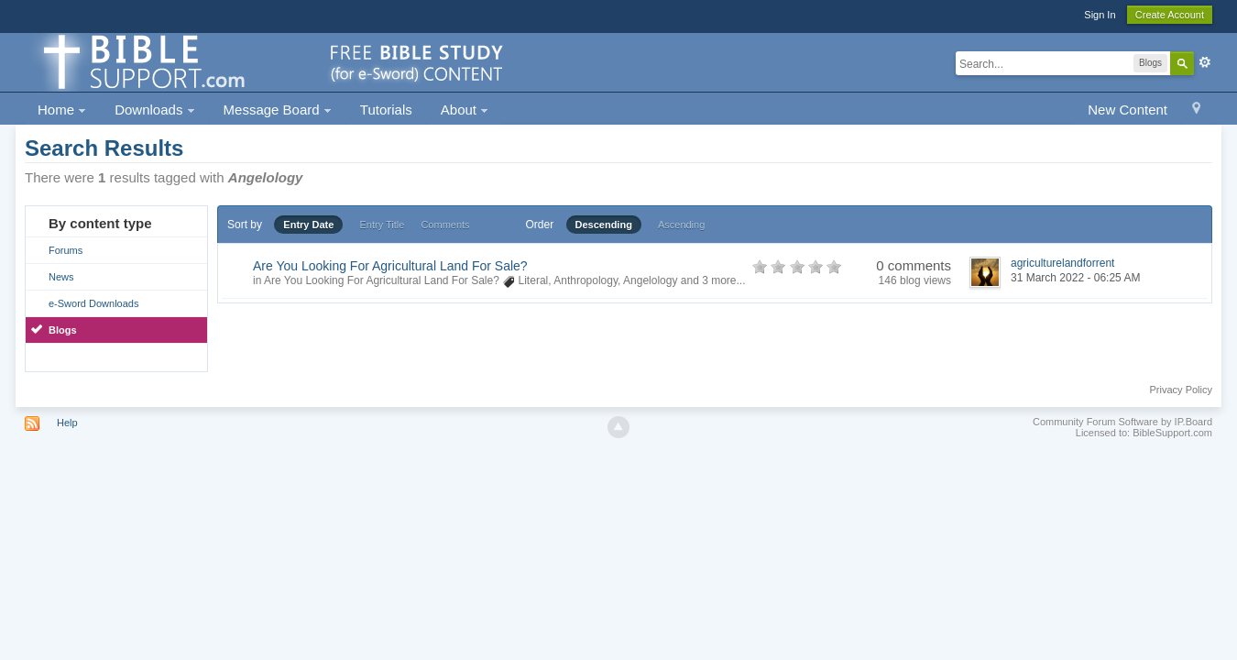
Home (62, 109)
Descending (603, 224)
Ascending (681, 224)
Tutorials (386, 109)
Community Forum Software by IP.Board (1122, 421)
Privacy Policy (1181, 389)
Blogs (63, 330)
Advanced (1205, 62)
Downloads (154, 109)
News (61, 276)
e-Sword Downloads (93, 303)
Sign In (1099, 14)
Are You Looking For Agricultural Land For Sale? (390, 265)
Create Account (1169, 14)
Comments (445, 224)
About (464, 109)
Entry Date (308, 224)
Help (67, 422)
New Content (1127, 109)
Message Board (278, 109)
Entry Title (381, 224)
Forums (65, 250)
